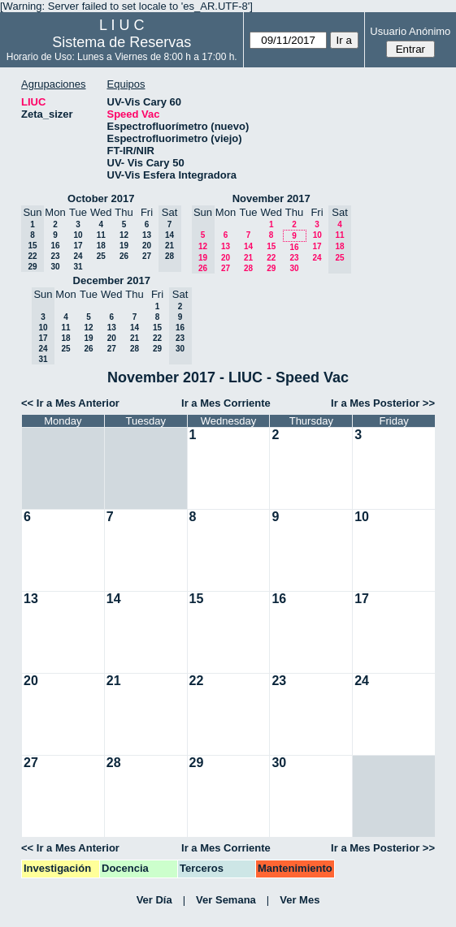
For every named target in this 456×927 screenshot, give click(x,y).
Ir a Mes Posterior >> (383, 403)
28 (248, 268)
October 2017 (100, 198)
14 (248, 246)
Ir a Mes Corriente (226, 403)
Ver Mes (299, 900)
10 (77, 235)
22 (271, 257)
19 (123, 245)
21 (248, 257)
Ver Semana (226, 900)
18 (101, 245)
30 (54, 266)
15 (271, 246)
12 (123, 235)
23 (54, 256)
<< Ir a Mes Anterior (70, 403)
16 (54, 245)
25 (101, 256)
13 (146, 235)
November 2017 (271, 198)
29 (271, 268)
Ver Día (154, 900)
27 (146, 256)
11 (101, 235)
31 (77, 266)
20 (146, 245)
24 (77, 256)
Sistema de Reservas (121, 42)
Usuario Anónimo (410, 31)
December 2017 (111, 280)
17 (77, 245)
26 (123, 256)
